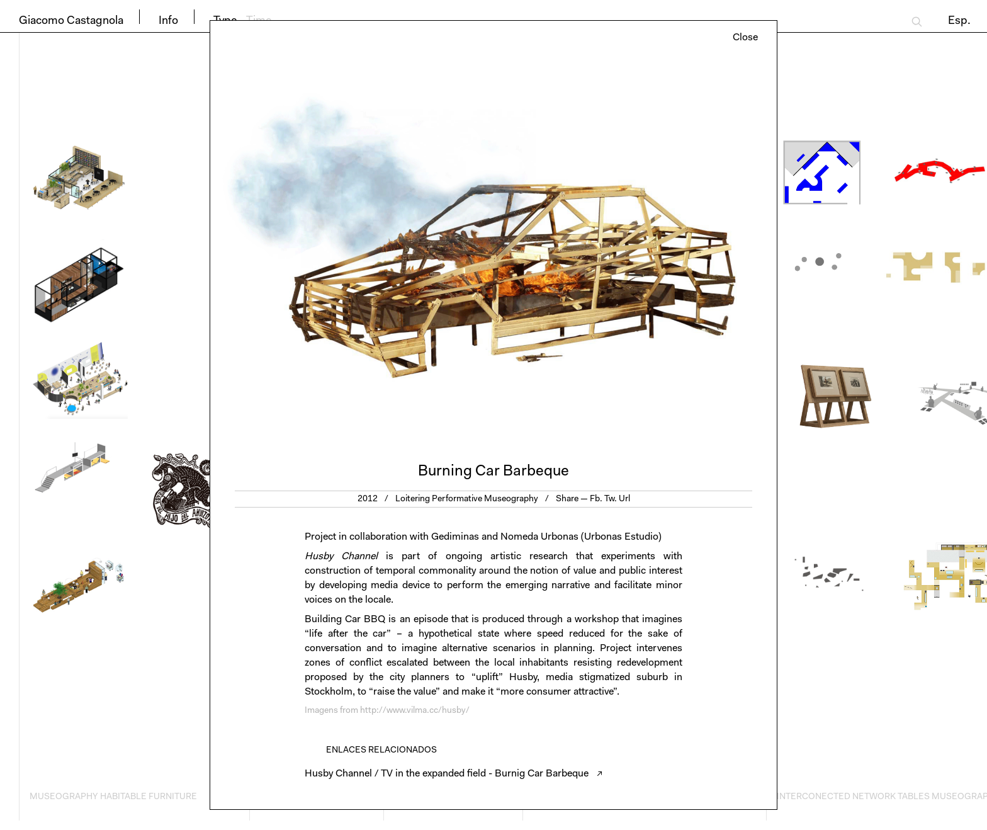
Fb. (596, 499)
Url (624, 499)
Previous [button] (352, 249)
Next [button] (635, 249)
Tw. (610, 499)
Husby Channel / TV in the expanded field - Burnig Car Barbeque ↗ (454, 774)
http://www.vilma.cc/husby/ (415, 711)
